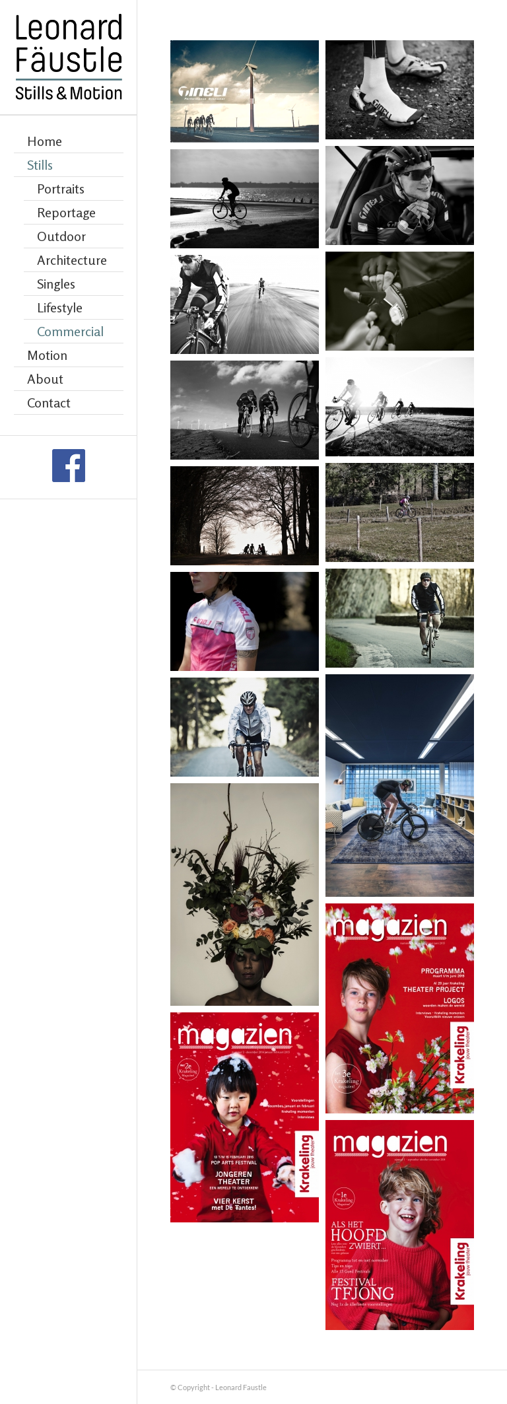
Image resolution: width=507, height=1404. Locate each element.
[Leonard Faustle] (68, 57)
